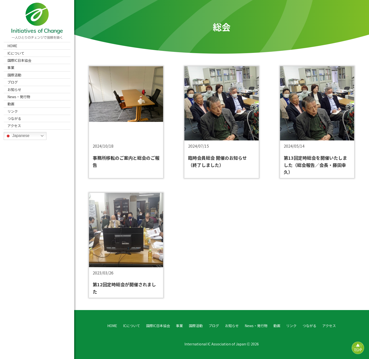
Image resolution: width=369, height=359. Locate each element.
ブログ (12, 82)
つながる (14, 118)
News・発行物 (18, 96)
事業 (10, 67)
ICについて (15, 53)
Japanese (17, 136)
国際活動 (14, 74)
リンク (12, 111)
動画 (10, 103)
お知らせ (14, 89)
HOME (12, 45)
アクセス (14, 125)
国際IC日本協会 (19, 60)
